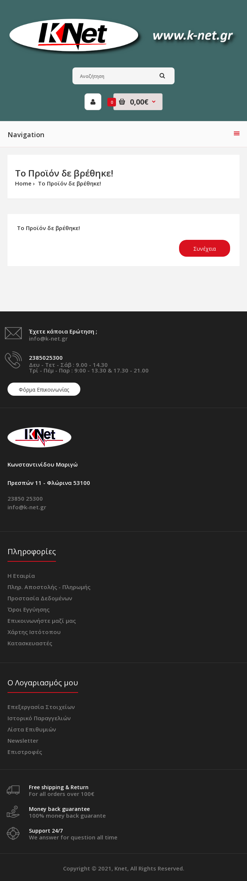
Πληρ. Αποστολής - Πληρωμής (49, 587)
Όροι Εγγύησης (29, 609)
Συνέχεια (204, 248)
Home (23, 183)
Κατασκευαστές (30, 643)
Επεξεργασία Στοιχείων (41, 706)
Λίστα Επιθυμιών (32, 729)
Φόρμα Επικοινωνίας (44, 389)
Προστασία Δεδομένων (40, 598)
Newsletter (23, 740)
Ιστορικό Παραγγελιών (39, 718)
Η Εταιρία (21, 575)
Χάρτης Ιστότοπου (34, 632)
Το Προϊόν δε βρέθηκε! (68, 183)
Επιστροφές (25, 751)
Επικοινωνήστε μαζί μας (42, 620)
